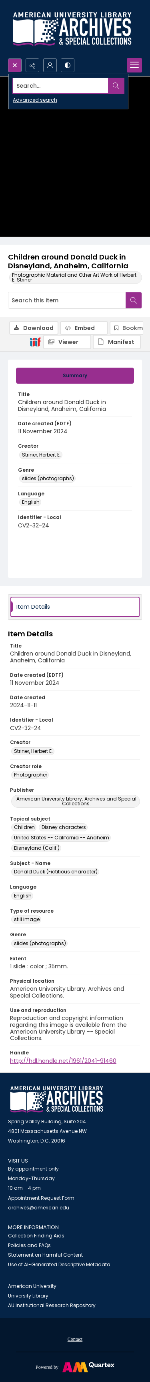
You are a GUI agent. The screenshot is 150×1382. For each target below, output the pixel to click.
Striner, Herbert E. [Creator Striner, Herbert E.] (41, 454)
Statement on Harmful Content (45, 1254)
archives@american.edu (38, 1207)
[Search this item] (67, 300)
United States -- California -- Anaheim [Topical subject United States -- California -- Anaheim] (61, 837)
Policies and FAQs (29, 1245)
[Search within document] (134, 300)
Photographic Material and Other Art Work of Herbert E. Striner (74, 277)
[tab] (75, 375)
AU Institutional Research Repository (52, 1305)
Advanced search (35, 100)
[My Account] (50, 65)
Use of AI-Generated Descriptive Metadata (59, 1264)
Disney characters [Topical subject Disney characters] (64, 827)
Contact (75, 1339)
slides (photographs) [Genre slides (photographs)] (48, 478)
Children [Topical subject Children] (24, 827)
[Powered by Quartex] (75, 1367)
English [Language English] (31, 502)
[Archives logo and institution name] (72, 29)
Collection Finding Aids (36, 1235)
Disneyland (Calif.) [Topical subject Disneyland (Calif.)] (37, 848)
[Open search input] (14, 65)
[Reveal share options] (32, 65)
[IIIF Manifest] (117, 342)
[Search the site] (60, 85)
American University (32, 1286)
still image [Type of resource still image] (27, 919)
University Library (28, 1295)
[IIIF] (35, 341)
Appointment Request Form (41, 1198)
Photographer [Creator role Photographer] (30, 774)
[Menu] (134, 65)
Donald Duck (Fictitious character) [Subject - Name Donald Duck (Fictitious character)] (56, 871)
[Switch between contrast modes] (67, 65)
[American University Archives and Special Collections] (56, 1099)
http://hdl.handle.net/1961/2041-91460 (63, 1061)
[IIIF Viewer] (67, 342)
